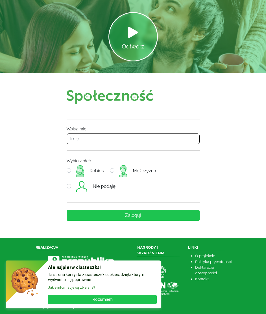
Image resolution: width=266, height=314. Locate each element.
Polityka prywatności (213, 261)
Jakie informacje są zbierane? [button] (71, 287)
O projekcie (205, 255)
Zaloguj (133, 215)
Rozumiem (102, 299)
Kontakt (202, 279)
